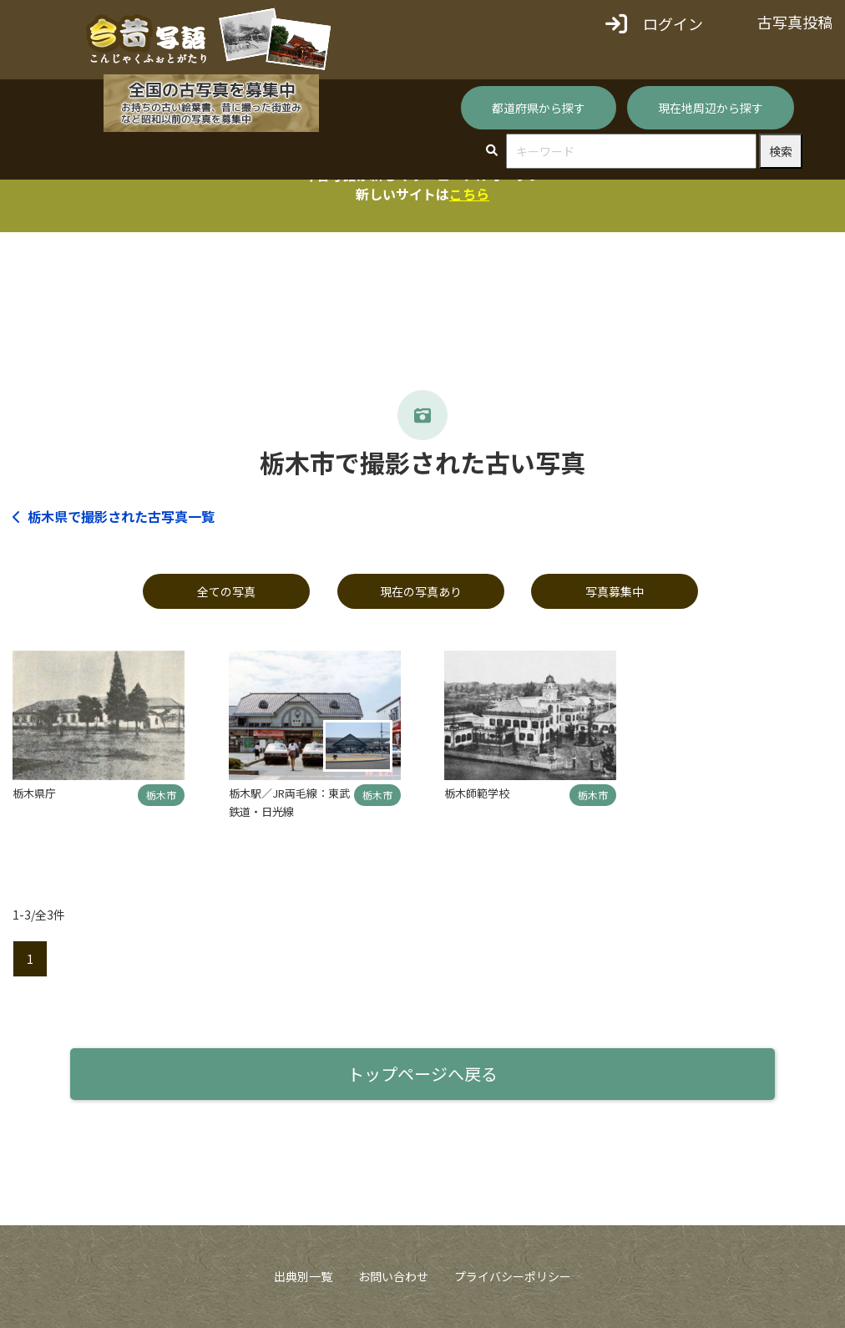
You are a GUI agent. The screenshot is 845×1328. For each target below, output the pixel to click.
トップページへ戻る (422, 1074)
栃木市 (161, 795)
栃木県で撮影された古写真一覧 (114, 516)
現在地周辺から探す (710, 107)
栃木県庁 (34, 793)
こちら (469, 194)
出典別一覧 (303, 1276)
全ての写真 (226, 591)
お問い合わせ (393, 1276)
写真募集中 (614, 591)
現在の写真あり (421, 591)
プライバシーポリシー (512, 1276)
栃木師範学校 (476, 793)
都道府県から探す (538, 107)
